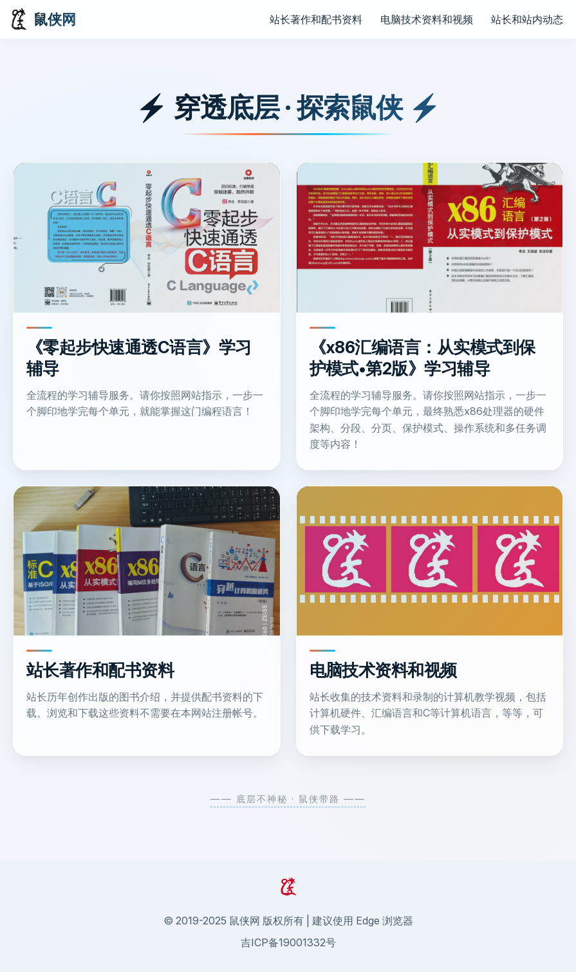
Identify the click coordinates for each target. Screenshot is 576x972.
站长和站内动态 (527, 19)
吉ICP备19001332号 (288, 942)
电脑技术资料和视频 (426, 19)
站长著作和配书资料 (316, 19)
